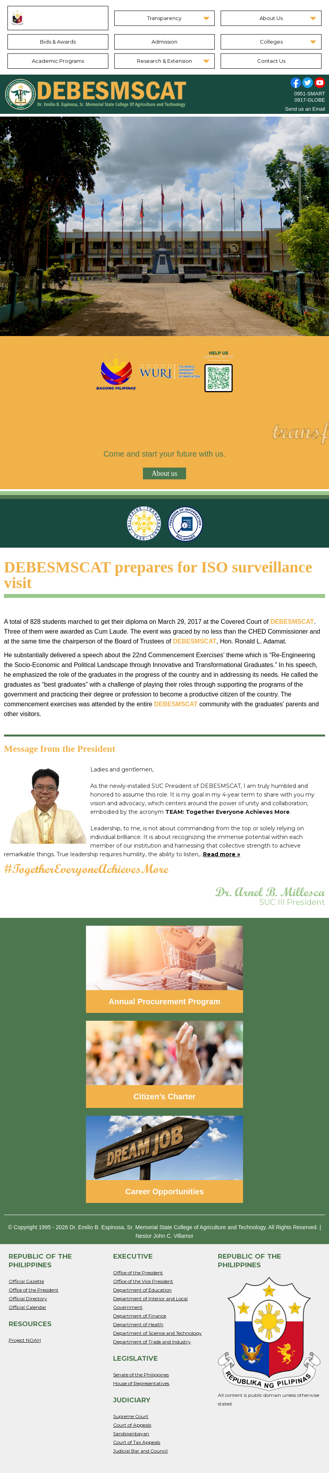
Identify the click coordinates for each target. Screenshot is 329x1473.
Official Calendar (27, 1307)
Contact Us (271, 61)
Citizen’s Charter (164, 1096)
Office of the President (33, 1290)
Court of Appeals (132, 1425)
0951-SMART (309, 94)
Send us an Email (305, 109)
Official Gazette (26, 1281)
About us (164, 473)
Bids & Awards (58, 41)
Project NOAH (25, 1340)
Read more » (221, 854)
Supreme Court (130, 1416)
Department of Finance (139, 1316)
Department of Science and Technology (157, 1333)
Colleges (271, 41)
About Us (271, 18)
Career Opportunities (164, 1191)
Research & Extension (164, 61)
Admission (164, 41)
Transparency (164, 18)
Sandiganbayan (131, 1433)
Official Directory (28, 1298)
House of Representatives (141, 1383)
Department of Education (142, 1290)
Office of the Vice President (143, 1281)
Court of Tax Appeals (136, 1442)
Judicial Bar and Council (140, 1451)
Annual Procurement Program (165, 1001)
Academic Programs (58, 61)
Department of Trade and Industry (152, 1342)
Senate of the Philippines (141, 1375)
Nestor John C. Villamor (164, 1236)
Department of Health (138, 1324)
